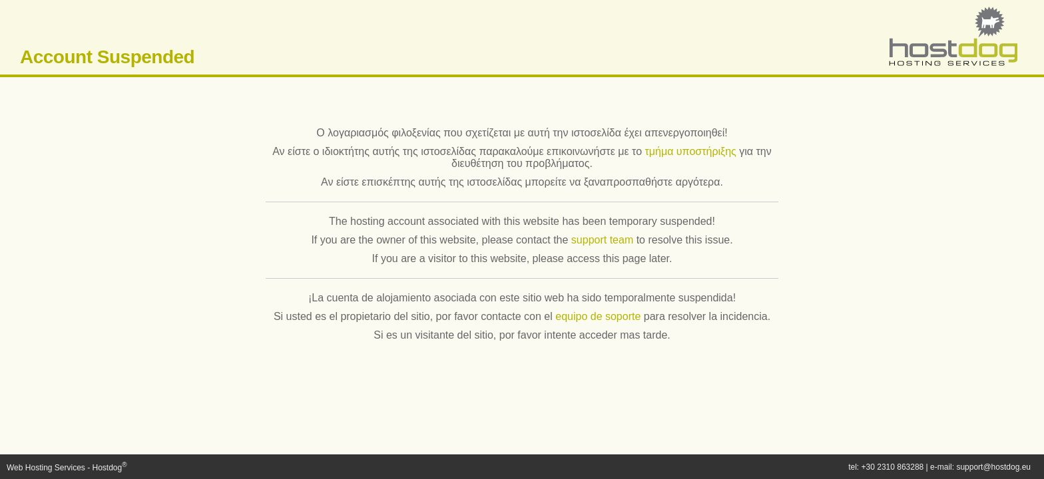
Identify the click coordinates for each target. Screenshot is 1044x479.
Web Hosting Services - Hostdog (67, 467)
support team (602, 239)
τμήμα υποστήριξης (690, 151)
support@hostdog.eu (993, 467)
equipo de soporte (598, 316)
